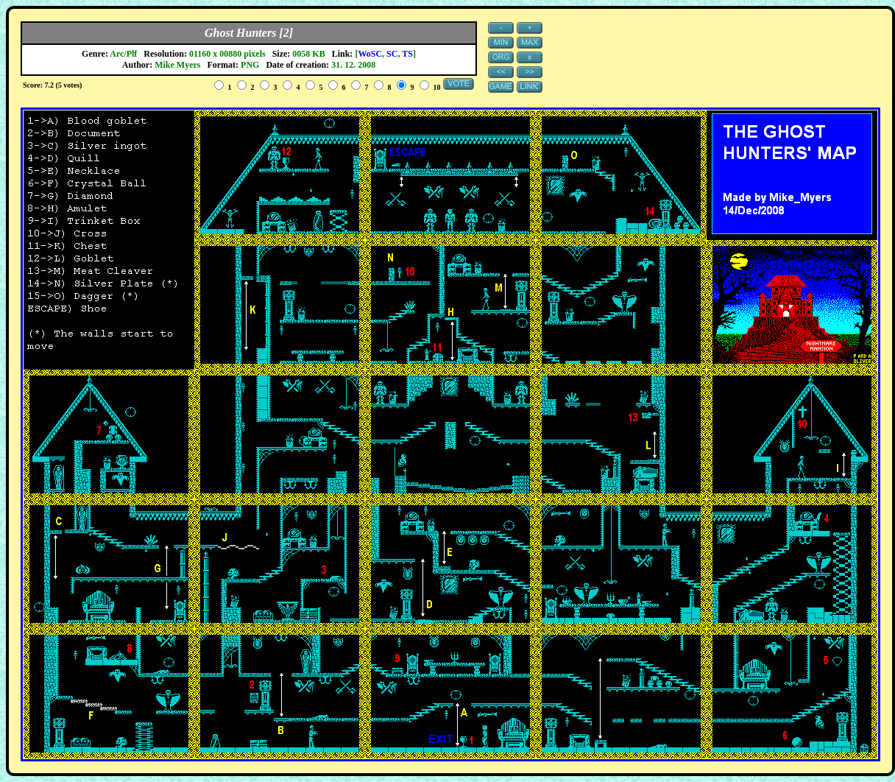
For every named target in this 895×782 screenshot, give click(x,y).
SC (391, 54)
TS (407, 54)
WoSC (370, 54)
